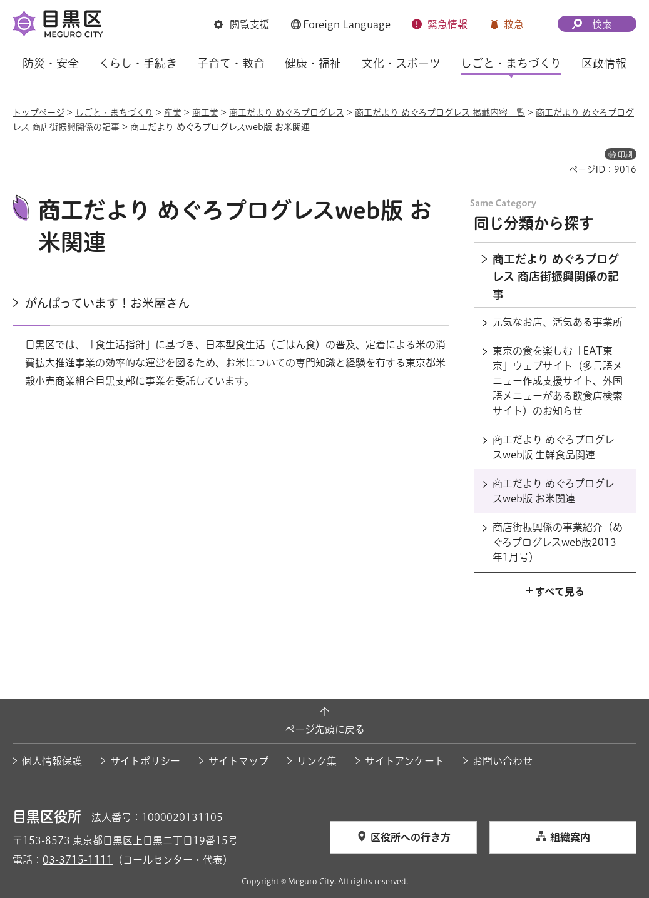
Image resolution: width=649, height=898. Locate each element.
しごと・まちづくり (114, 112)
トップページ (38, 112)
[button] (242, 24)
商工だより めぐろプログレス (286, 112)
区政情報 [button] (603, 63)
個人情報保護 (52, 761)
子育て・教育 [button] (231, 63)
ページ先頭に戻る (325, 729)
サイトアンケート (404, 761)
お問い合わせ (503, 761)
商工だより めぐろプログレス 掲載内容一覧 (440, 112)
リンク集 (317, 761)
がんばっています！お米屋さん (107, 303)
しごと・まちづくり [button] (511, 63)
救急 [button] (514, 24)
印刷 (625, 154)
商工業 (205, 112)
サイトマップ (238, 761)
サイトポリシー (145, 761)
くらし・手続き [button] (138, 63)
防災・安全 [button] (51, 63)
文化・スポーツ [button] (401, 63)
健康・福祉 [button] (313, 63)
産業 (172, 112)
